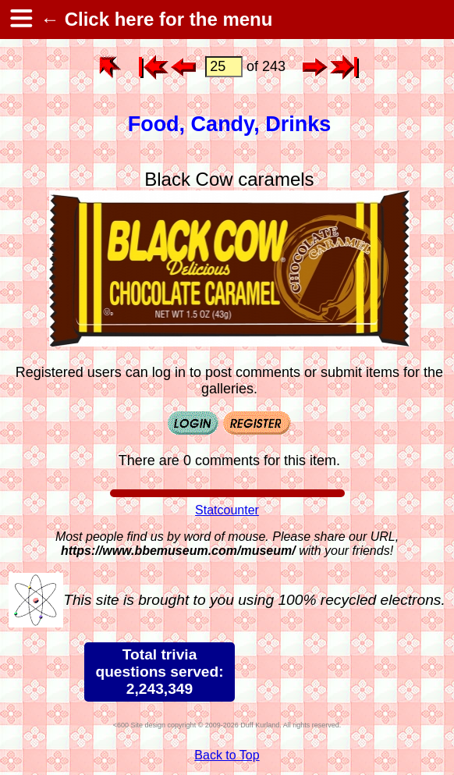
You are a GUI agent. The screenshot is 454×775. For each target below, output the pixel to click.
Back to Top (226, 755)
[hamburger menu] (20, 19)
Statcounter (227, 510)
